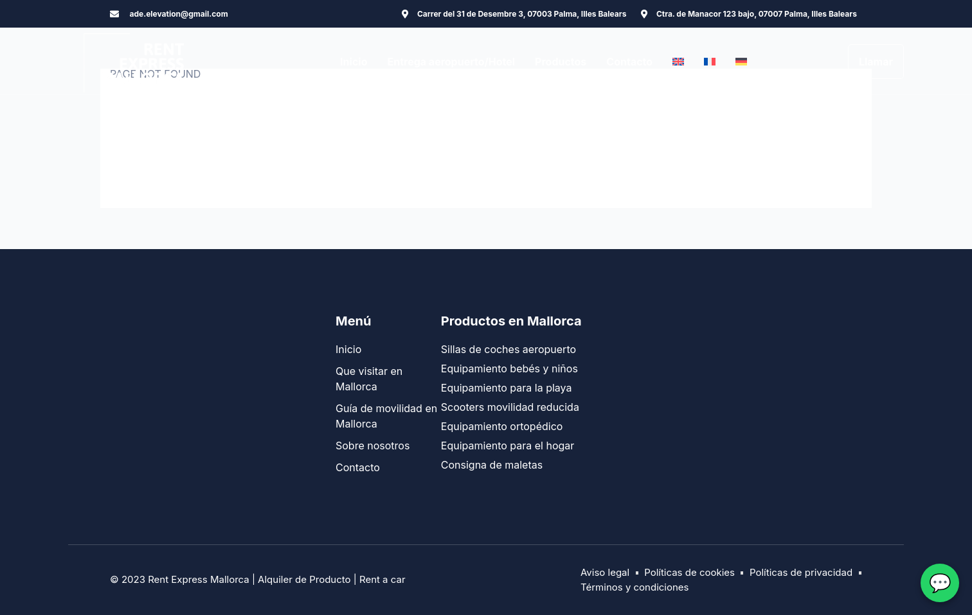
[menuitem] (678, 61)
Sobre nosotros (373, 445)
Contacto (629, 61)
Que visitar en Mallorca (369, 379)
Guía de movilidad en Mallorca (386, 416)
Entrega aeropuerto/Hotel (451, 61)
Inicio (353, 61)
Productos (560, 61)
